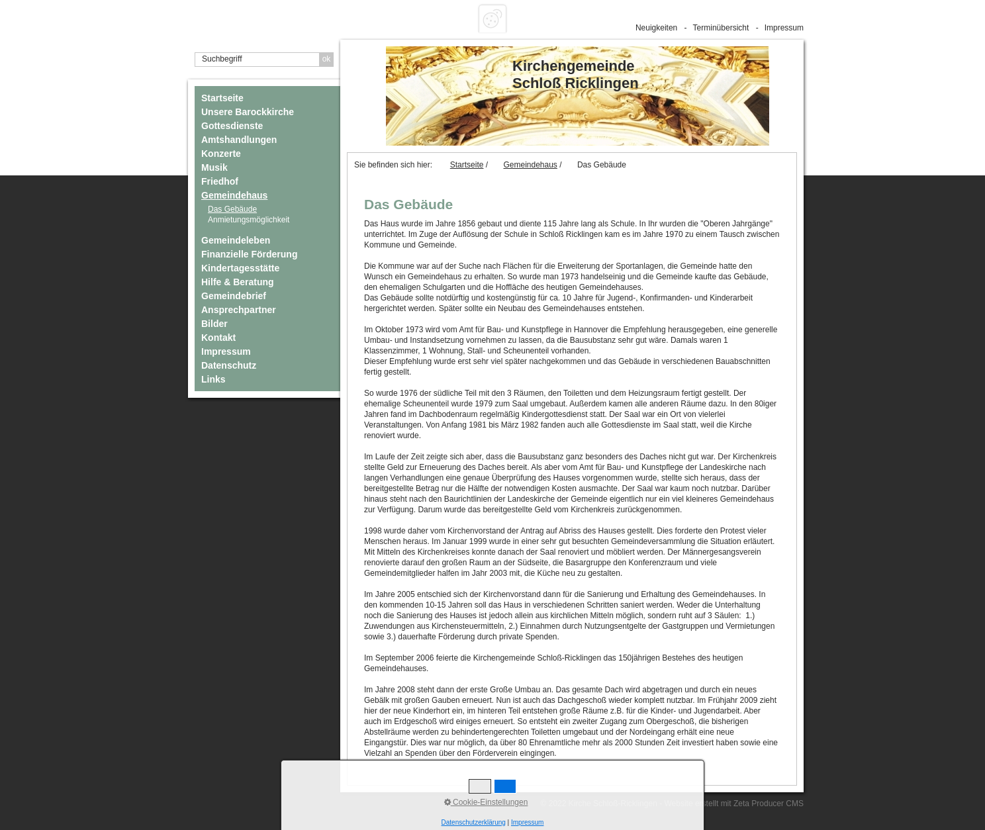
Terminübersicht (721, 27)
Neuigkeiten (656, 27)
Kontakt (218, 337)
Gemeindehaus (234, 195)
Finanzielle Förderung (249, 254)
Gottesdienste (232, 125)
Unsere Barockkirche (247, 112)
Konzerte (221, 153)
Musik (214, 167)
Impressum (784, 27)
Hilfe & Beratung (237, 282)
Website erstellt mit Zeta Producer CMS (734, 803)
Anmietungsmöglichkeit (248, 219)
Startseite (222, 98)
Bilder (214, 323)
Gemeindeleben (235, 240)
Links (213, 379)
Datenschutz (228, 365)
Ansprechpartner (238, 309)
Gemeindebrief (233, 296)
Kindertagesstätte (240, 268)
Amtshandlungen (239, 139)
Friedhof (219, 181)
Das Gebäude (232, 209)
